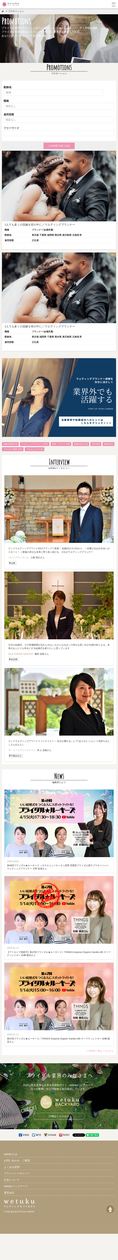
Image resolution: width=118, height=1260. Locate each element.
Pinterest (64, 1135)
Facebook (24, 1135)
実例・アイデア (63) (61, 444)
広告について (11, 1179)
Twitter (36, 1135)
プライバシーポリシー (17, 1173)
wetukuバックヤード (16, 1186)
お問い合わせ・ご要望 (17, 1160)
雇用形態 (59, 118)
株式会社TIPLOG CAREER (22, 1212)
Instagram (50, 1135)
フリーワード (11, 128)
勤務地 (7, 87)
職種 (6, 101)
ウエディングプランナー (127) (34, 444)
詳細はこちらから (59, 1116)
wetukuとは (10, 1154)
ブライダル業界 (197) (12, 449)
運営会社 (9, 1192)
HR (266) (96, 444)
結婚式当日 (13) (81, 444)
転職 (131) (108, 444)
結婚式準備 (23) (10, 444)
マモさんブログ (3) (34, 449)
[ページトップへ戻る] (110, 1209)
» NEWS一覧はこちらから (100, 1050)
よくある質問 (11, 1167)
